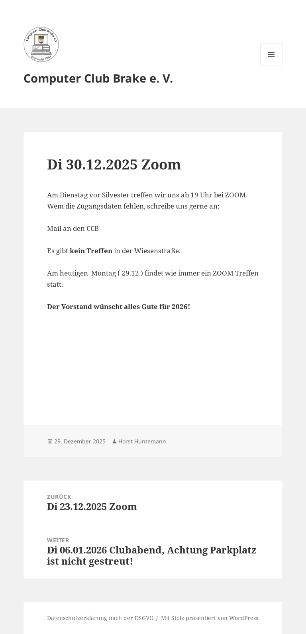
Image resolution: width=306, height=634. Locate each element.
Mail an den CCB (73, 228)
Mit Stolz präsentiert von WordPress (209, 618)
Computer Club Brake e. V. (98, 78)
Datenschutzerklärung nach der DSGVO (100, 618)
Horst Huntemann (142, 441)
